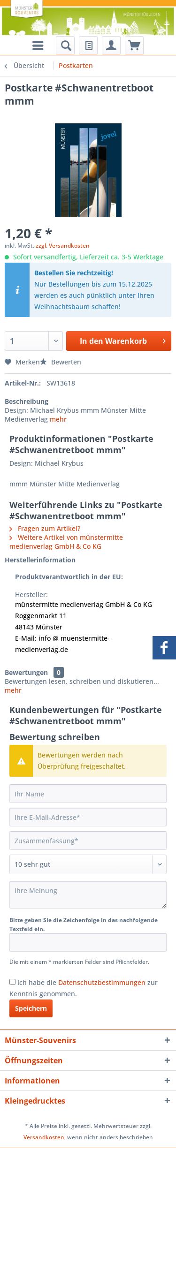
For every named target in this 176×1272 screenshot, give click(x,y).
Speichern (31, 1008)
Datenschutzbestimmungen (101, 982)
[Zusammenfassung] (88, 840)
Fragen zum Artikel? (44, 528)
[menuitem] (65, 45)
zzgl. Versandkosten (63, 246)
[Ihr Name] (88, 793)
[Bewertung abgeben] (88, 864)
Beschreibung (26, 401)
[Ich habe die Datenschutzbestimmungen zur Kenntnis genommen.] (12, 982)
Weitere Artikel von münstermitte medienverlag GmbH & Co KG (66, 542)
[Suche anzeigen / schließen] (65, 45)
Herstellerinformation (40, 559)
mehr (58, 419)
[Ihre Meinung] (88, 895)
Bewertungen (26, 672)
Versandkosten (43, 1137)
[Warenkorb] (134, 45)
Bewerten (60, 361)
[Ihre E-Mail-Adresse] (88, 817)
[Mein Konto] (111, 45)
